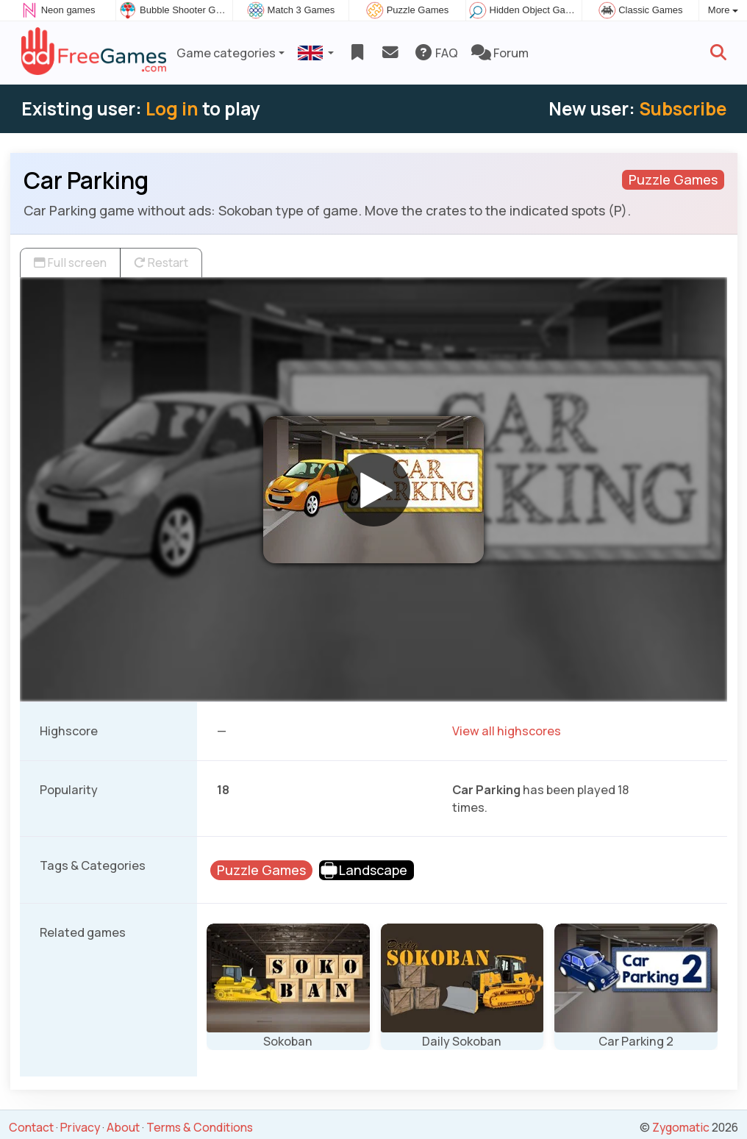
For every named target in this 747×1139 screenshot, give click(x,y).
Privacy (80, 1127)
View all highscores (506, 731)
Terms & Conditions (199, 1127)
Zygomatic (681, 1127)
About (123, 1127)
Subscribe (682, 108)
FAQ (435, 53)
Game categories (226, 53)
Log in (172, 108)
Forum (500, 53)
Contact (31, 1127)
